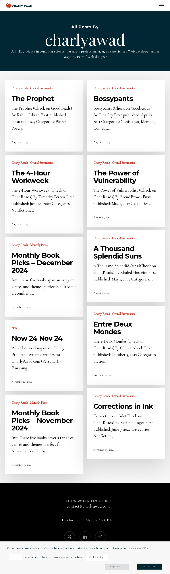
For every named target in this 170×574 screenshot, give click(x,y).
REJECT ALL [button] (116, 566)
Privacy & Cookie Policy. (99, 520)
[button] (161, 5)
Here (15, 557)
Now (14, 328)
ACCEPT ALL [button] (150, 566)
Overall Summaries (42, 88)
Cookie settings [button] (96, 557)
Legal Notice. (70, 520)
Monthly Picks (39, 245)
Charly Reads (20, 88)
